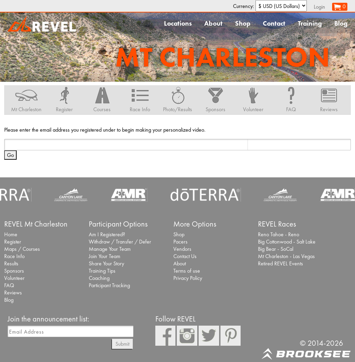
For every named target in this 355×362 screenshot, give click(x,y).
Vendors (182, 249)
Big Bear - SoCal (275, 249)
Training (310, 23)
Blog (340, 23)
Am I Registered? (107, 234)
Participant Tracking (109, 285)
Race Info (14, 256)
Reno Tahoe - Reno (278, 234)
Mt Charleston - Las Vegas (286, 256)
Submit (122, 343)
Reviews (13, 292)
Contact (274, 23)
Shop (242, 23)
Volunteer (14, 278)
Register (12, 241)
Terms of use (186, 270)
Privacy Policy (187, 278)
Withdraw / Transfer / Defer (120, 241)
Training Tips (102, 270)
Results (11, 263)
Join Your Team (104, 256)
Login (319, 6)
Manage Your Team (110, 249)
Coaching (99, 278)
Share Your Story (106, 263)
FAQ (9, 285)
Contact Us (185, 256)
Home (10, 234)
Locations (178, 23)
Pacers (180, 241)
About (213, 23)
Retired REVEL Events (280, 263)
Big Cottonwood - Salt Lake (286, 241)
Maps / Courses (22, 249)
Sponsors (14, 270)
